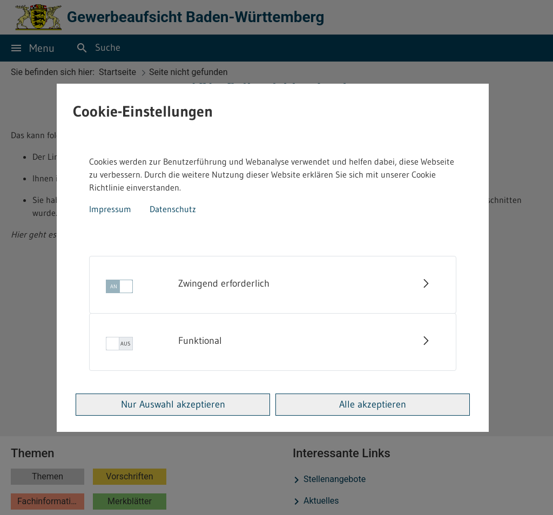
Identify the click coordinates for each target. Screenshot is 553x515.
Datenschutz (173, 209)
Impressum (110, 209)
